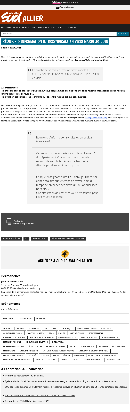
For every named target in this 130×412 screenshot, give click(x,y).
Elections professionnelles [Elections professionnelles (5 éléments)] (42, 337)
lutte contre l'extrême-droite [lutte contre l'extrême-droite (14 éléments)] (112, 346)
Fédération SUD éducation (24, 369)
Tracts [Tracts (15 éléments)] (64, 360)
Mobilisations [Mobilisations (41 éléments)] (9, 351)
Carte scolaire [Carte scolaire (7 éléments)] (50, 329)
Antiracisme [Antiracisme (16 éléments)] (34, 329)
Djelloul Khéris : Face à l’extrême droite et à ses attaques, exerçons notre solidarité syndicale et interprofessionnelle (60, 381)
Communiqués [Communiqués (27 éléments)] (67, 329)
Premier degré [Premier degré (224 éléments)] (9, 319)
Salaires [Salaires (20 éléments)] (39, 360)
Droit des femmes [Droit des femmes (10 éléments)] (77, 333)
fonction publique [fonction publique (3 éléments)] (110, 337)
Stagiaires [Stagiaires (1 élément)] (52, 360)
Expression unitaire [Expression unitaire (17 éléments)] (89, 337)
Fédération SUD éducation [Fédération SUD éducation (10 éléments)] (37, 342)
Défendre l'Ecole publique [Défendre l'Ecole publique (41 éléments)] (14, 337)
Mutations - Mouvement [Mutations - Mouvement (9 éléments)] (13, 355)
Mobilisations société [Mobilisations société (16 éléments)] (29, 351)
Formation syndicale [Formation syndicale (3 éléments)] (12, 342)
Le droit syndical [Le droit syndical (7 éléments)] (87, 346)
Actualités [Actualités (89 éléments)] (7, 329)
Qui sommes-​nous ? (10, 28)
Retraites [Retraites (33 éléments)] (45, 355)
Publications (57, 28)
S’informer (43, 28)
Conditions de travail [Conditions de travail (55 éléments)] (12, 333)
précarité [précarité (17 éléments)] (32, 355)
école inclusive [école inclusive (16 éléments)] (113, 360)
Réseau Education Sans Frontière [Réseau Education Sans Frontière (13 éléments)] (102, 355)
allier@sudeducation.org (96, 117)
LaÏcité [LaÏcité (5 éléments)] (72, 346)
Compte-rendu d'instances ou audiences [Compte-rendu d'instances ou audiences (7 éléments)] (94, 329)
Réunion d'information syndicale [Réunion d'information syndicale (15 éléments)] (17, 360)
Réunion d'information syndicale (68, 238)
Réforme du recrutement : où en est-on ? (24, 375)
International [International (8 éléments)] (58, 342)
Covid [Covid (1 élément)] (51, 333)
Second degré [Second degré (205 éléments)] (26, 319)
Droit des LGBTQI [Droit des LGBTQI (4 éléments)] (96, 333)
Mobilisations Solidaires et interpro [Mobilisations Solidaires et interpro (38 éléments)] (58, 351)
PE (26, 238)
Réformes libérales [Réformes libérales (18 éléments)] (61, 355)
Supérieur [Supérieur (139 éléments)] (40, 319)
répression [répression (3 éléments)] (79, 355)
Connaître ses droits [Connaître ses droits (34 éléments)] (35, 333)
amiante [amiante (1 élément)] (20, 329)
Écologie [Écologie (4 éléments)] (75, 360)
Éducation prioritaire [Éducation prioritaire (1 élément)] (93, 360)
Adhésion (71, 28)
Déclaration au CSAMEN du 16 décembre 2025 (27, 401)
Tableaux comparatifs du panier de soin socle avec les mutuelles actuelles (40, 395)
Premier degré (39, 238)
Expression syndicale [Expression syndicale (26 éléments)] (67, 337)
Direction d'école (11, 238)
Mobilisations (29, 28)
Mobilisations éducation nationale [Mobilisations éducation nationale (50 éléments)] (94, 351)
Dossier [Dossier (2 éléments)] (61, 333)
